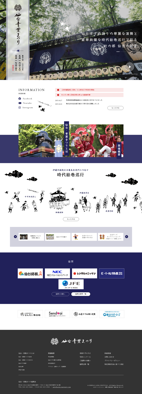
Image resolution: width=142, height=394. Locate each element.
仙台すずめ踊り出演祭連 (54, 360)
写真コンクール (85, 357)
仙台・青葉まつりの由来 (25, 356)
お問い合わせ (109, 357)
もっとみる (115, 108)
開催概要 (51, 353)
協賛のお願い (60, 294)
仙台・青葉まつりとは (26, 353)
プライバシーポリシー (112, 360)
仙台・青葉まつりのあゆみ (26, 360)
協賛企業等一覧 (80, 294)
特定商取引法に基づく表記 (114, 364)
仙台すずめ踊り (23, 363)
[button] (15, 236)
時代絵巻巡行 (51, 363)
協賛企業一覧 (84, 364)
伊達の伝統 (21, 369)
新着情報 (108, 353)
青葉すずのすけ (85, 353)
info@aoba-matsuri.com (62, 387)
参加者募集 (51, 356)
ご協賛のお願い (85, 360)
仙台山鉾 (21, 366)
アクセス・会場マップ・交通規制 (57, 366)
